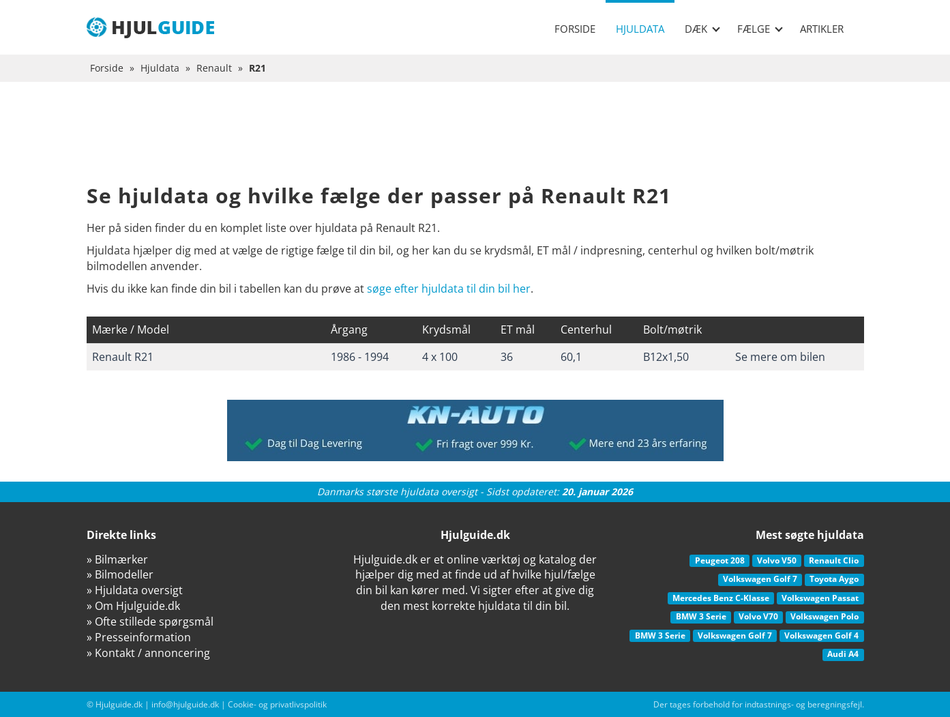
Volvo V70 (758, 616)
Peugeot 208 (720, 560)
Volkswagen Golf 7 (760, 579)
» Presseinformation (139, 637)
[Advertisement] (475, 143)
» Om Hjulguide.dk (133, 605)
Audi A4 (843, 654)
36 (507, 356)
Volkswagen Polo (824, 616)
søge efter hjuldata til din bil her (449, 288)
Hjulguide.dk (119, 704)
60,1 (571, 356)
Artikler (822, 28)
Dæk (702, 28)
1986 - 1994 (360, 356)
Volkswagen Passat (820, 598)
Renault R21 (122, 356)
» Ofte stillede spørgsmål (150, 621)
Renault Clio (834, 560)
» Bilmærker (117, 559)
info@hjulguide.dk (185, 704)
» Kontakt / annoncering (148, 652)
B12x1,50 (666, 356)
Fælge (760, 28)
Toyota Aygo (834, 579)
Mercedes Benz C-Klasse (720, 598)
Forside (574, 28)
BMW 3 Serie (701, 616)
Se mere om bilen (780, 356)
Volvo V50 (777, 560)
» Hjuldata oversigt (135, 590)
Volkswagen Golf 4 (821, 635)
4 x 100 (440, 356)
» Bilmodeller (120, 574)
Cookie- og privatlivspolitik (277, 704)
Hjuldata (640, 28)
